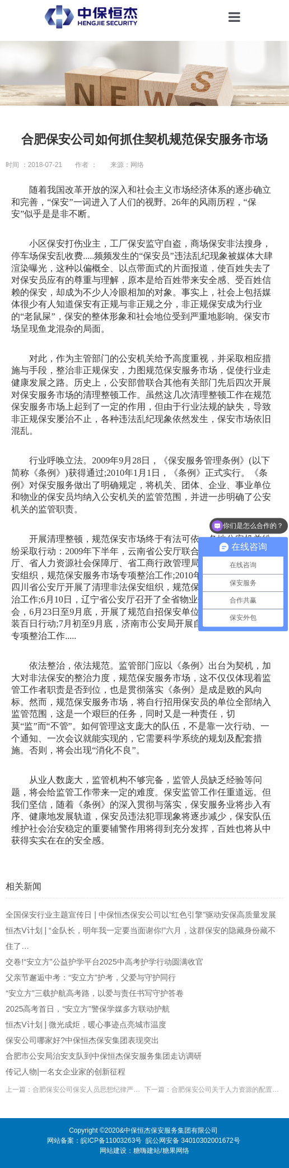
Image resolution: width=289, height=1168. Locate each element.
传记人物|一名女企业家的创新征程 (65, 1071)
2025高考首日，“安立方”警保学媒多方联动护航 (87, 1008)
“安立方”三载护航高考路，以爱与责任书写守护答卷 (94, 993)
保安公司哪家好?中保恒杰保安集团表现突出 (82, 1040)
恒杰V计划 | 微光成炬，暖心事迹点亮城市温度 (86, 1024)
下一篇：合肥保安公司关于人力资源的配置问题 (213, 1089)
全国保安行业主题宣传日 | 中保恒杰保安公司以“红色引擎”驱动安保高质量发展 (141, 914)
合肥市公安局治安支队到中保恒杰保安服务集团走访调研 (104, 1055)
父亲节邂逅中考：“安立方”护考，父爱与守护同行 (90, 977)
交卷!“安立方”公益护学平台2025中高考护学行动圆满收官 (104, 961)
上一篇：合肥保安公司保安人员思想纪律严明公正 (75, 1089)
